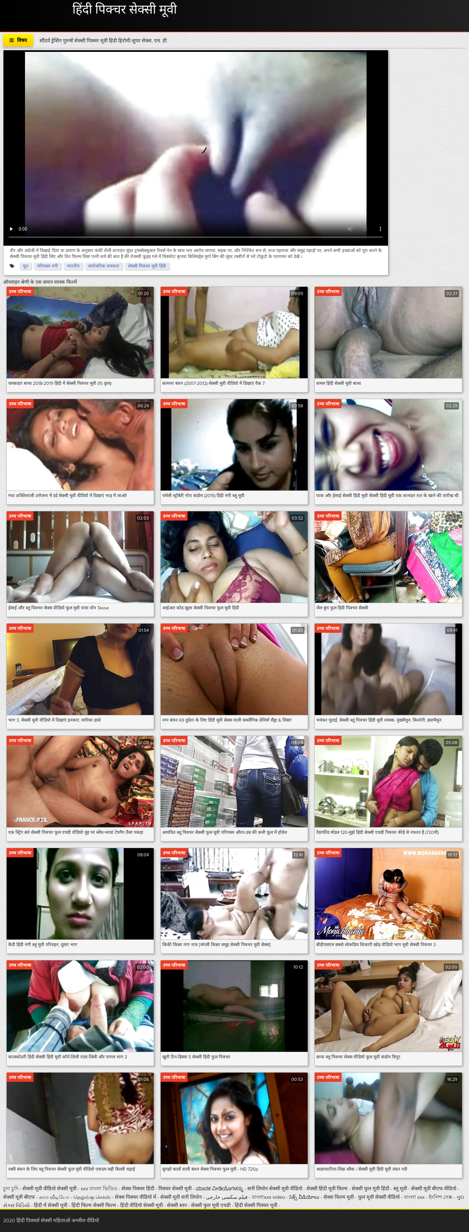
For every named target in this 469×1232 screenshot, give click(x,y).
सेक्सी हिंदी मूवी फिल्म (327, 1189)
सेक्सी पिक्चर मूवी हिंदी (147, 266)
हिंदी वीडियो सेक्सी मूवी (141, 1205)
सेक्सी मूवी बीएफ (19, 1197)
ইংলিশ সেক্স (441, 1197)
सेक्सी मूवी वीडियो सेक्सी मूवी (50, 1189)
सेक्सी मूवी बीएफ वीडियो (433, 1189)
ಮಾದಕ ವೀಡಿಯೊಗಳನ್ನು (220, 1189)
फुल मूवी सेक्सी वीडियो (379, 1197)
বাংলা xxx (415, 1197)
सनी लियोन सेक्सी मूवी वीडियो (274, 1189)
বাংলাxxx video (269, 1197)
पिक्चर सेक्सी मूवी (175, 1189)
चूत (25, 266)
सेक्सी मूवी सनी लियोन (181, 1197)
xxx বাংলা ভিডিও (100, 1189)
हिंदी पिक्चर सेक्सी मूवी (124, 9)
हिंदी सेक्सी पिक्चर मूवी (256, 1205)
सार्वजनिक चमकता (103, 266)
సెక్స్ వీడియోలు (304, 1197)
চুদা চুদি (11, 1189)
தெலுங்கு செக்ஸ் (92, 1197)
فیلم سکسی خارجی (227, 1197)
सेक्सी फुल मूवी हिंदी (371, 1189)
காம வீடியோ (55, 1197)
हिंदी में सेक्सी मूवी (51, 1205)
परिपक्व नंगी (47, 266)
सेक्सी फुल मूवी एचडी (211, 1205)
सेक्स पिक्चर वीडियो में (136, 1197)
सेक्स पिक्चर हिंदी (138, 1189)
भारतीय (73, 266)
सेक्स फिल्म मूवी (339, 1197)
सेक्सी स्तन (177, 1205)
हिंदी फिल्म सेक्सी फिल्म (94, 1205)
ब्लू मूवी (400, 1189)
